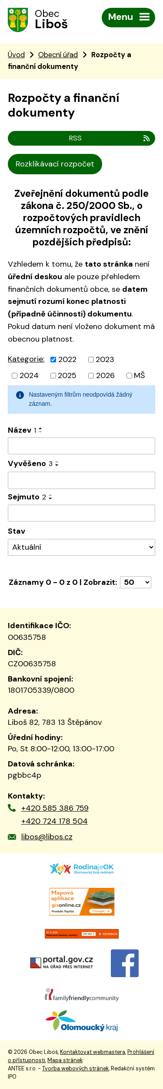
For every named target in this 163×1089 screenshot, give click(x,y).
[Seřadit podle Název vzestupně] (41, 428)
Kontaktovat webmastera (92, 1052)
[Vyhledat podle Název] (81, 446)
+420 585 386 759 (55, 808)
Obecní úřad (58, 54)
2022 (67, 359)
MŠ (139, 375)
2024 (29, 375)
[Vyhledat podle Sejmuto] (81, 513)
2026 (105, 375)
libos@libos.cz (47, 836)
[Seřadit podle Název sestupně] (41, 432)
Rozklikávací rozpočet (55, 164)
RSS (110, 138)
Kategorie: (26, 359)
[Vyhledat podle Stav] (81, 547)
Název (22, 430)
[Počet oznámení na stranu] (135, 582)
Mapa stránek (65, 1060)
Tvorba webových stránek (75, 1068)
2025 (67, 375)
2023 (105, 359)
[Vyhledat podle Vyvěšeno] (81, 480)
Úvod (16, 54)
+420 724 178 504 (54, 821)
